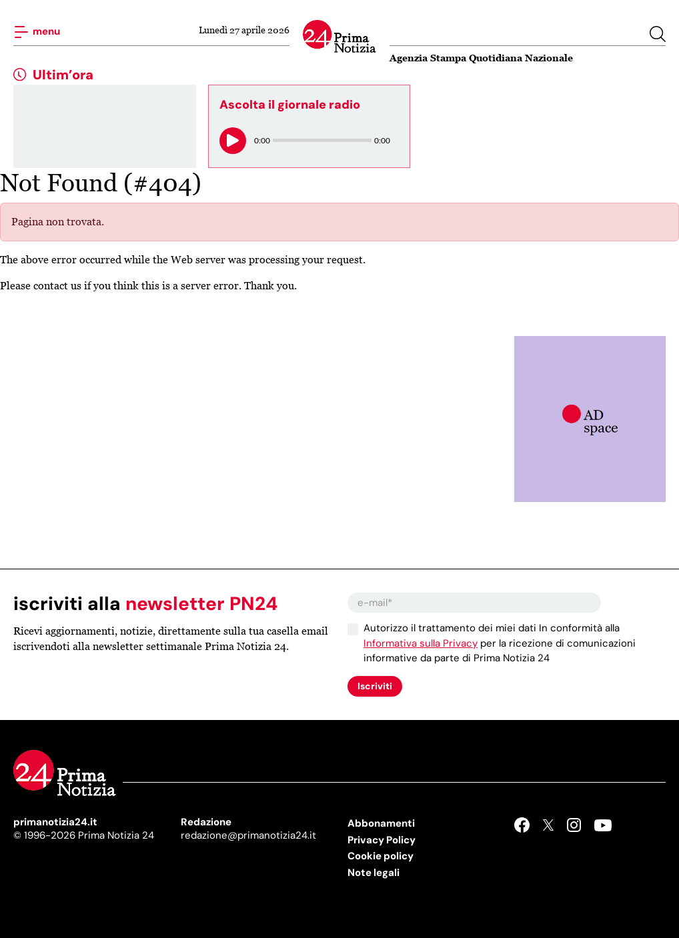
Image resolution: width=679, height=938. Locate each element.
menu (36, 32)
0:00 (262, 140)
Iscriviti (375, 686)
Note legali (374, 872)
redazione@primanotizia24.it (248, 835)
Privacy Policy (382, 840)
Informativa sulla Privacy (421, 643)
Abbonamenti (381, 823)
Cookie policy (381, 856)
